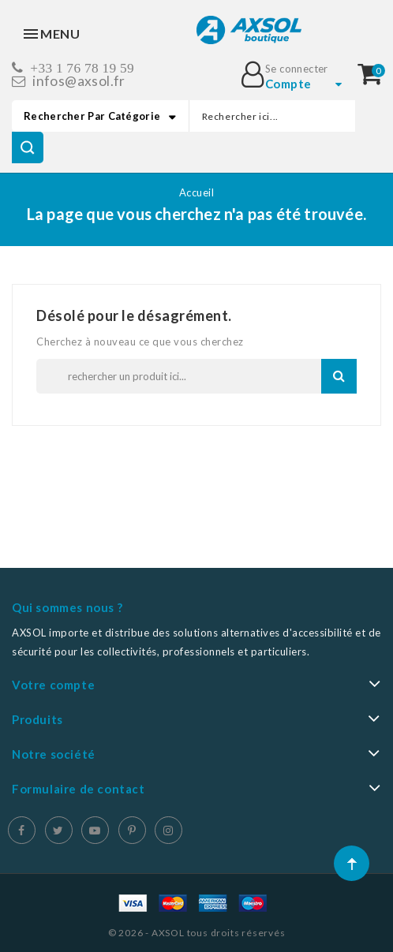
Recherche (339, 376)
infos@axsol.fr (78, 81)
